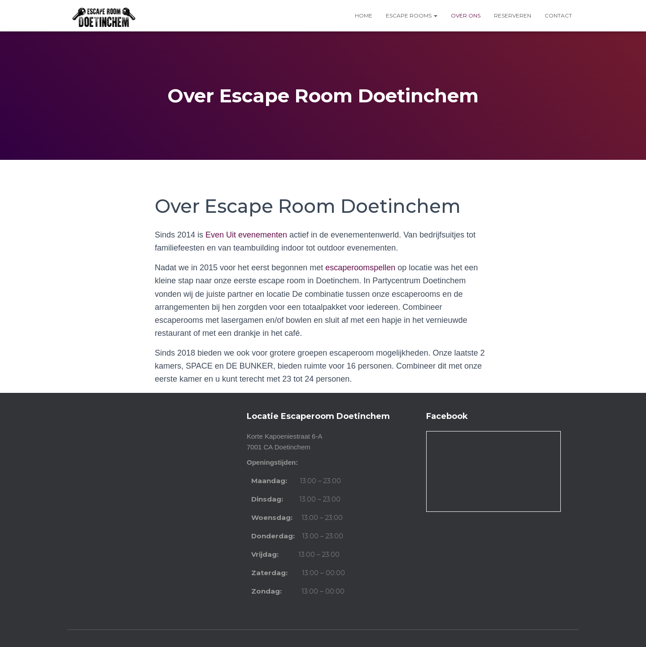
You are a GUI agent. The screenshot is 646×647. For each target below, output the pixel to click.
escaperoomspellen (360, 267)
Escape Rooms (411, 15)
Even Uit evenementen (246, 234)
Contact (558, 15)
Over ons (465, 15)
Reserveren (512, 15)
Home (363, 15)
